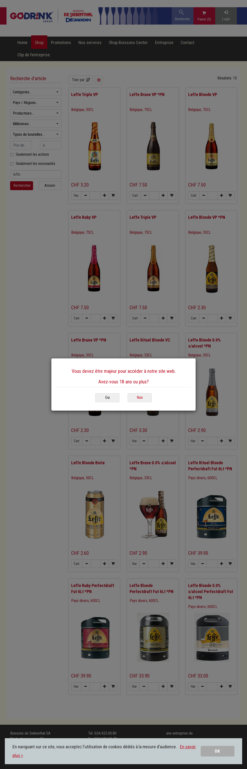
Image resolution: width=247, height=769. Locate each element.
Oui (107, 397)
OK (217, 751)
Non (140, 397)
